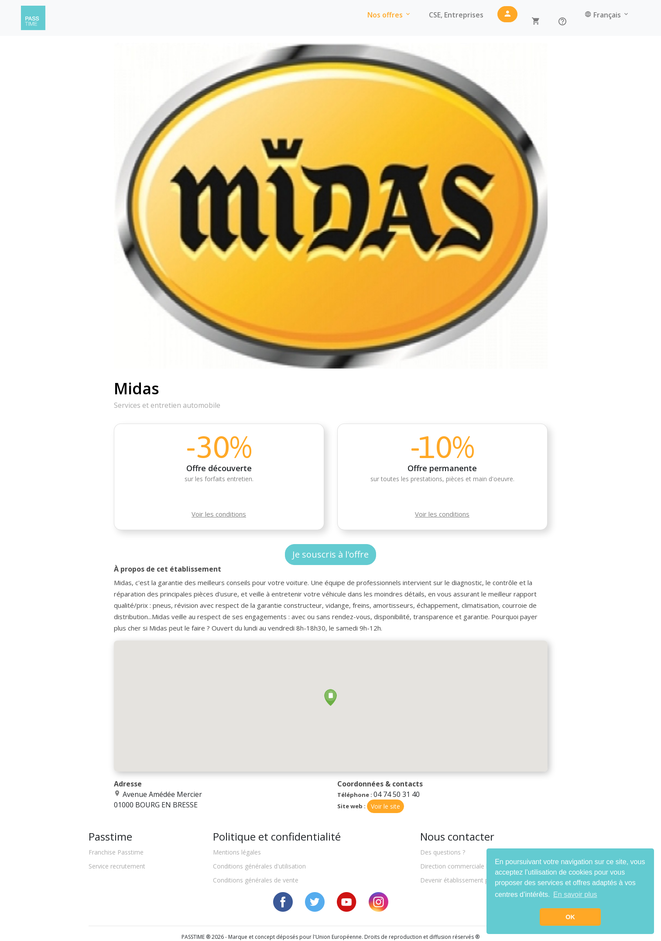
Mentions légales (237, 852)
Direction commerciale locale (461, 866)
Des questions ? (442, 852)
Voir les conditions (219, 514)
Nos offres (389, 15)
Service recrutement (117, 866)
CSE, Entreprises (456, 15)
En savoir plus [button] (575, 894)
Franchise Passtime (116, 852)
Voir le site (385, 806)
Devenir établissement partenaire (467, 880)
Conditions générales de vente (255, 880)
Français (607, 15)
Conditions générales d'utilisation (259, 866)
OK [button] (570, 916)
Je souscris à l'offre (330, 554)
